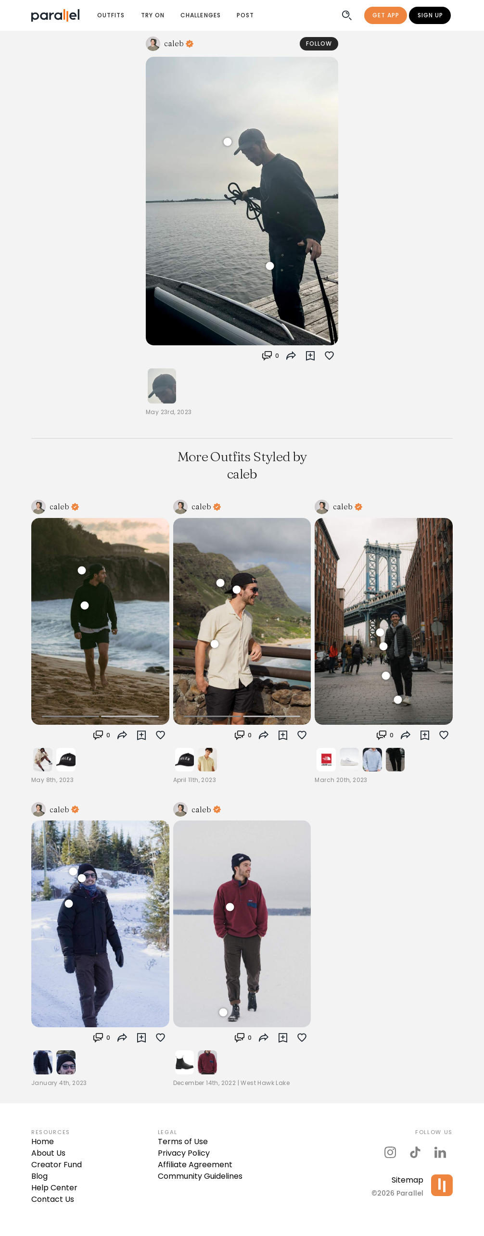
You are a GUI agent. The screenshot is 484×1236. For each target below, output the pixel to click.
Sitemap (407, 1180)
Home (42, 1141)
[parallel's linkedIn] (440, 1152)
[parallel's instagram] (390, 1152)
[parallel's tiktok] (415, 1152)
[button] (270, 356)
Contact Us (52, 1199)
